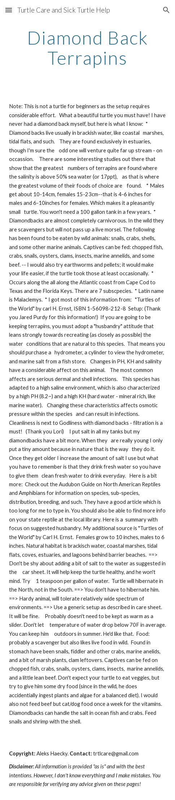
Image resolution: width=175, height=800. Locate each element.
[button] (8, 10)
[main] (87, 47)
